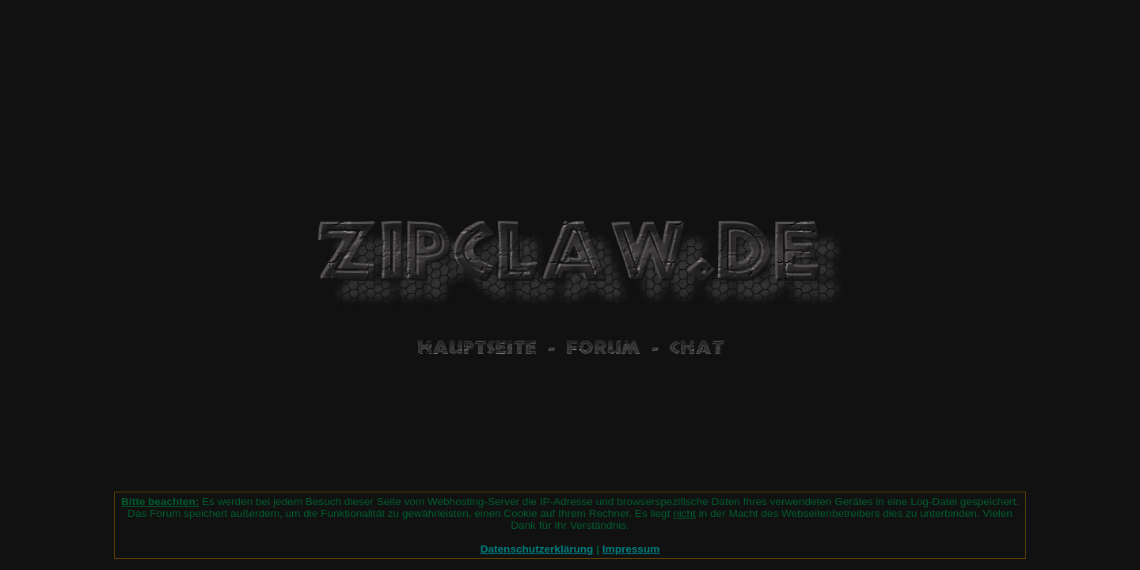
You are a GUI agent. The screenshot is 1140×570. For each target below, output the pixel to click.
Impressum (631, 549)
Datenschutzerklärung (537, 549)
